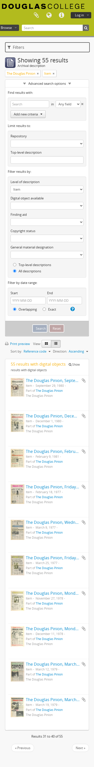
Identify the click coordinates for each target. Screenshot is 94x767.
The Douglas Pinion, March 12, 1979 (59, 664)
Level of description (25, 182)
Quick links (61, 15)
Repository (19, 136)
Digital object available (27, 198)
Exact (49, 309)
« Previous (22, 748)
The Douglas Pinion (49, 391)
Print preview (17, 344)
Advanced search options (47, 83)
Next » (80, 748)
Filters (16, 47)
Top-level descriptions (32, 265)
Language (49, 15)
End (50, 293)
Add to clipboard (83, 380)
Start (14, 293)
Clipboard (36, 15)
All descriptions (27, 271)
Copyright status (23, 231)
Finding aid (19, 214)
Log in (79, 15)
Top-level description (26, 152)
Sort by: (16, 351)
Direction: (60, 351)
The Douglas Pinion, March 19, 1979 (59, 699)
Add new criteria (28, 114)
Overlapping (25, 309)
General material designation (32, 247)
